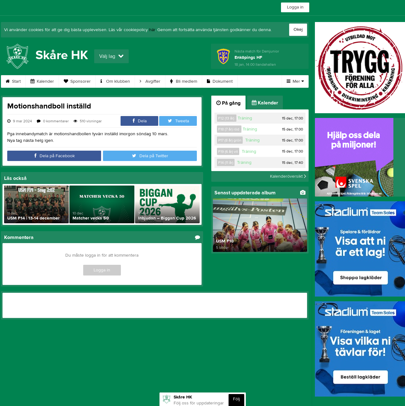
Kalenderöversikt (288, 176)
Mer (295, 81)
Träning (245, 118)
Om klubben (115, 81)
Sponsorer (77, 81)
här (152, 30)
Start (13, 81)
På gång (228, 103)
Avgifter (150, 81)
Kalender (42, 81)
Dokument (220, 81)
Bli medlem (183, 81)
